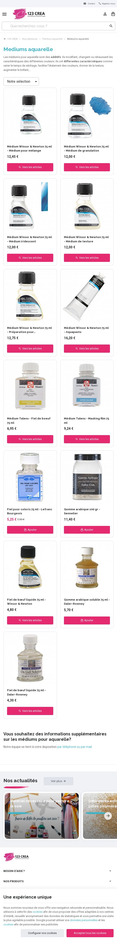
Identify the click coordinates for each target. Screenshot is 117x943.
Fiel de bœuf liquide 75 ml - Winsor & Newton (26, 602)
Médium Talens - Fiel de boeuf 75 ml (28, 420)
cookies (38, 909)
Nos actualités (20, 781)
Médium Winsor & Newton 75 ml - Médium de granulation (86, 148)
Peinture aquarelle (52, 39)
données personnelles (84, 918)
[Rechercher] (111, 26)
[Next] (108, 809)
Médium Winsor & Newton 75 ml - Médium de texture (86, 239)
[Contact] (89, 3)
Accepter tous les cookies (90, 931)
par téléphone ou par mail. (74, 747)
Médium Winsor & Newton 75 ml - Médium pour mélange (29, 148)
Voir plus (56, 781)
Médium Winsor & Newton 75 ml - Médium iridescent (29, 239)
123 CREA (10, 39)
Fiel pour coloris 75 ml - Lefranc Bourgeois (29, 511)
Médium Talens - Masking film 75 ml (86, 420)
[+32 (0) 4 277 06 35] (107, 3)
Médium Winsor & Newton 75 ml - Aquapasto (86, 330)
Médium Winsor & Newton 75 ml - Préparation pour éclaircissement (29, 330)
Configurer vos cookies (42, 931)
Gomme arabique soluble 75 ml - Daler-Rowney (87, 602)
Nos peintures (29, 39)
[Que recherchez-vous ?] (58, 26)
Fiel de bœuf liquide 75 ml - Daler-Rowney (26, 693)
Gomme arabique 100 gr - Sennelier (82, 511)
